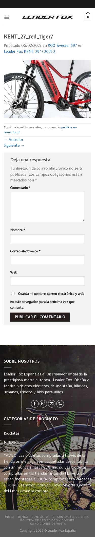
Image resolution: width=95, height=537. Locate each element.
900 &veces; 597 (62, 45)
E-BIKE (10, 442)
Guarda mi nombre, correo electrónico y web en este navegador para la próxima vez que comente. (47, 300)
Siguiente (14, 145)
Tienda (22, 517)
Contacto (40, 517)
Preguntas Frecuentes (70, 517)
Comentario (20, 187)
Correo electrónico (25, 251)
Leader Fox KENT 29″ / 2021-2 (29, 51)
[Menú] (6, 17)
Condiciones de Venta (48, 523)
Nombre (17, 230)
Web (13, 272)
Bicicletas (12, 433)
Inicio (9, 517)
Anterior (13, 139)
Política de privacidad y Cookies (47, 520)
